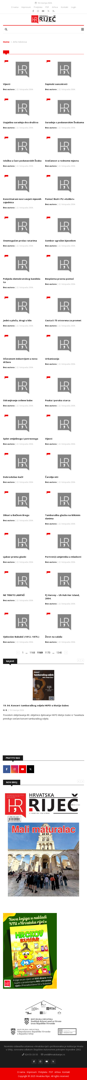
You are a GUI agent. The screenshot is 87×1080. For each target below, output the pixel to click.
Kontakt (64, 7)
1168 (32, 652)
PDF (47, 7)
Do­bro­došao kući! (13, 476)
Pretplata (38, 7)
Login (73, 7)
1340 (59, 652)
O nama (14, 7)
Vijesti (6, 84)
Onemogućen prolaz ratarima (20, 240)
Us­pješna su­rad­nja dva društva (20, 122)
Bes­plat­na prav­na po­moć (59, 278)
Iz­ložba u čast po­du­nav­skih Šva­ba (22, 160)
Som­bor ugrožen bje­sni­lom (60, 240)
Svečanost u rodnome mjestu (62, 160)
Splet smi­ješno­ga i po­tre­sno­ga (20, 438)
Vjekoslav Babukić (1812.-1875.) (21, 636)
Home (6, 41)
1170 (47, 652)
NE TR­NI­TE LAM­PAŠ (14, 595)
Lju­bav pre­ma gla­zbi (14, 556)
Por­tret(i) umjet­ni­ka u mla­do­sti (63, 556)
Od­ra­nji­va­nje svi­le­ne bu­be (17, 400)
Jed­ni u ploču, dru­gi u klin (17, 320)
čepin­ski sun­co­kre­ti (56, 84)
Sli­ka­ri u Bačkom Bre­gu (16, 515)
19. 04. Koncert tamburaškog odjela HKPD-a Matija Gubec (36, 705)
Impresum (26, 7)
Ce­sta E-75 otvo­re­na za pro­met (63, 320)
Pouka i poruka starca (57, 400)
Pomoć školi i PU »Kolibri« (59, 198)
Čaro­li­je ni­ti (51, 476)
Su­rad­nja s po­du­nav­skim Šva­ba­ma (64, 122)
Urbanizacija (52, 358)
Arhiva (55, 7)
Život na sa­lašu (53, 636)
